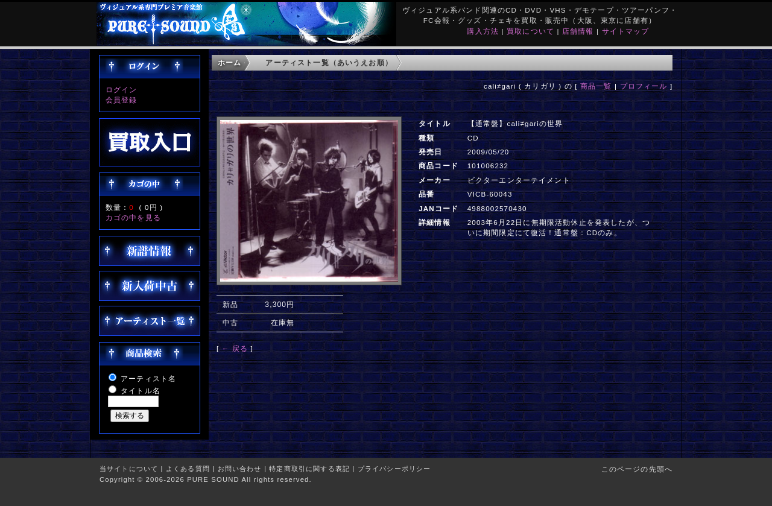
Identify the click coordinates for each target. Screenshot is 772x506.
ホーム (229, 62)
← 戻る (235, 348)
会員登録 (122, 100)
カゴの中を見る (133, 217)
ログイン (122, 89)
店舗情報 (578, 31)
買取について (530, 31)
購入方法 (483, 31)
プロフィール (644, 86)
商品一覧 (596, 86)
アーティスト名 (148, 378)
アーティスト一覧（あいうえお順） (329, 62)
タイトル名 (140, 390)
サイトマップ (626, 31)
